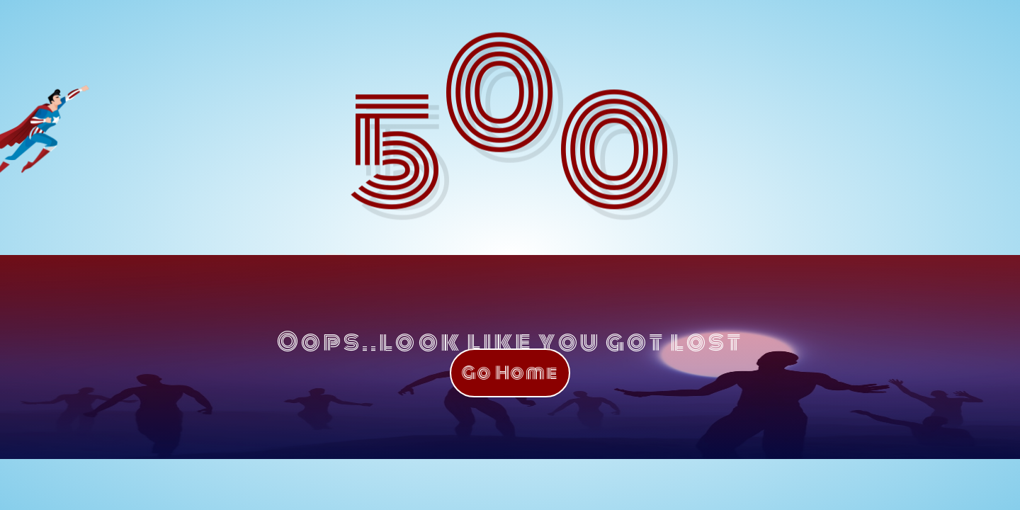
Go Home (510, 373)
